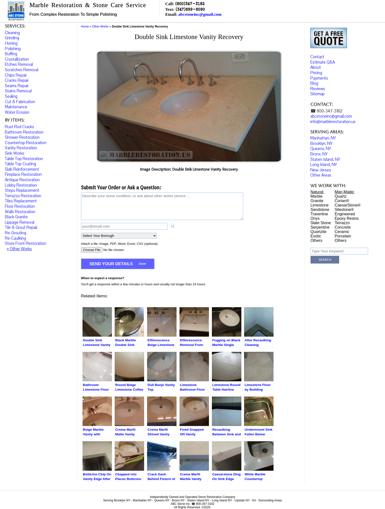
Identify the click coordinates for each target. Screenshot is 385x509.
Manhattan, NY (323, 140)
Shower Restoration (22, 137)
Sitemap (317, 95)
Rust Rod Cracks (19, 127)
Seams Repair (17, 86)
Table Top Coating (20, 164)
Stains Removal (18, 91)
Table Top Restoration (24, 159)
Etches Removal (19, 64)
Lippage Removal (19, 222)
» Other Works (19, 249)
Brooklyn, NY (321, 145)
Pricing (316, 74)
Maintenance (16, 107)
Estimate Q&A (322, 64)
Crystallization (17, 59)
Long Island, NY (323, 166)
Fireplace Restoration (23, 174)
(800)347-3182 (190, 3)
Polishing (13, 49)
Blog (314, 85)
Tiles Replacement (21, 201)
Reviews (317, 90)
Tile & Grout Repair (21, 227)
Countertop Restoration (25, 143)
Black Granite (16, 217)
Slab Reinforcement (22, 169)
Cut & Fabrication (20, 102)
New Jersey (320, 172)
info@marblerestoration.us (333, 123)
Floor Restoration (20, 206)
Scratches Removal (21, 70)
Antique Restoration (22, 180)
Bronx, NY (319, 156)
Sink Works (14, 153)
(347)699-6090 (190, 9)
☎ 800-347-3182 (326, 113)
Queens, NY (320, 150)
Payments (319, 80)
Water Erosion (17, 112)
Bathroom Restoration (24, 132)
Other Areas (320, 177)
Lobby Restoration (21, 185)
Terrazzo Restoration (23, 196)
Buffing (11, 54)
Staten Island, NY (325, 161)
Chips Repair (16, 75)
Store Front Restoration (25, 243)
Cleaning (12, 33)
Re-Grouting (15, 233)
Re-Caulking (15, 238)
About (315, 69)
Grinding (12, 38)
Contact (317, 58)
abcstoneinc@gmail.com (199, 14)
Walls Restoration (20, 212)
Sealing (11, 96)
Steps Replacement (22, 190)
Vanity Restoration (21, 148)
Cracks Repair (17, 80)
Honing (11, 43)
